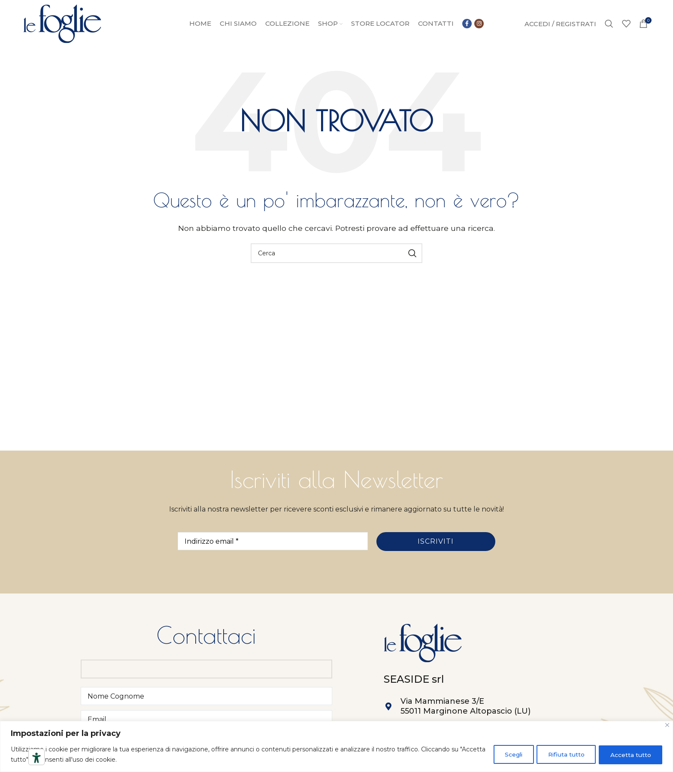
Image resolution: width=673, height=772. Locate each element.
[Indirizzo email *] (273, 543)
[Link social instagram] (479, 25)
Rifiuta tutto (562, 754)
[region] (336, 746)
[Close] (667, 725)
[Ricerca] (609, 24)
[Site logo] (62, 24)
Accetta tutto (629, 754)
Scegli (506, 754)
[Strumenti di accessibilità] (36, 758)
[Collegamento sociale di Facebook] (467, 25)
